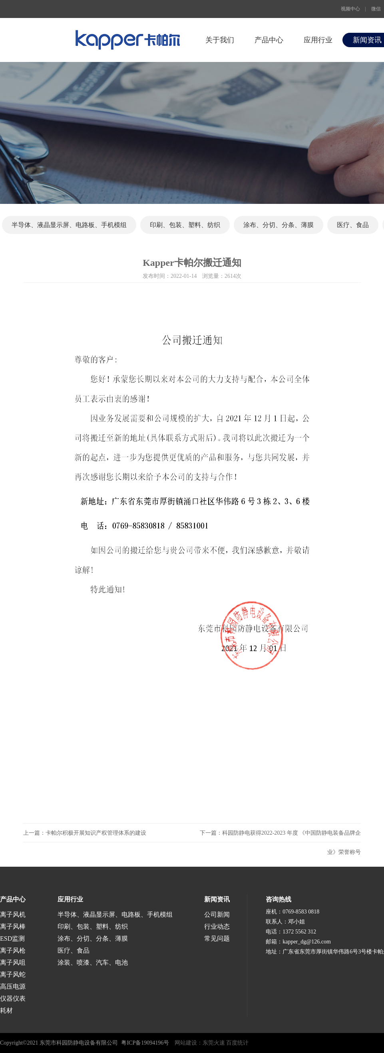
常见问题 (217, 938)
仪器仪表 (13, 998)
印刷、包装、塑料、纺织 (185, 224)
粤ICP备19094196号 (145, 1043)
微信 (376, 9)
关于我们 (219, 40)
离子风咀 (13, 962)
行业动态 (217, 926)
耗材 (6, 1010)
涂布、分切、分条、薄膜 (278, 224)
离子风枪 (13, 950)
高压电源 (13, 986)
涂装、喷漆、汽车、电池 (93, 962)
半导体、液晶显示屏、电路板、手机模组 (69, 224)
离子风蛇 (13, 974)
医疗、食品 (353, 224)
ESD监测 (12, 938)
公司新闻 (217, 914)
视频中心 (350, 9)
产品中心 (269, 40)
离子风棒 (13, 926)
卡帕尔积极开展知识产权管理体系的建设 (96, 833)
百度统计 (237, 1043)
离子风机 (13, 914)
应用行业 (318, 40)
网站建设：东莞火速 (200, 1043)
